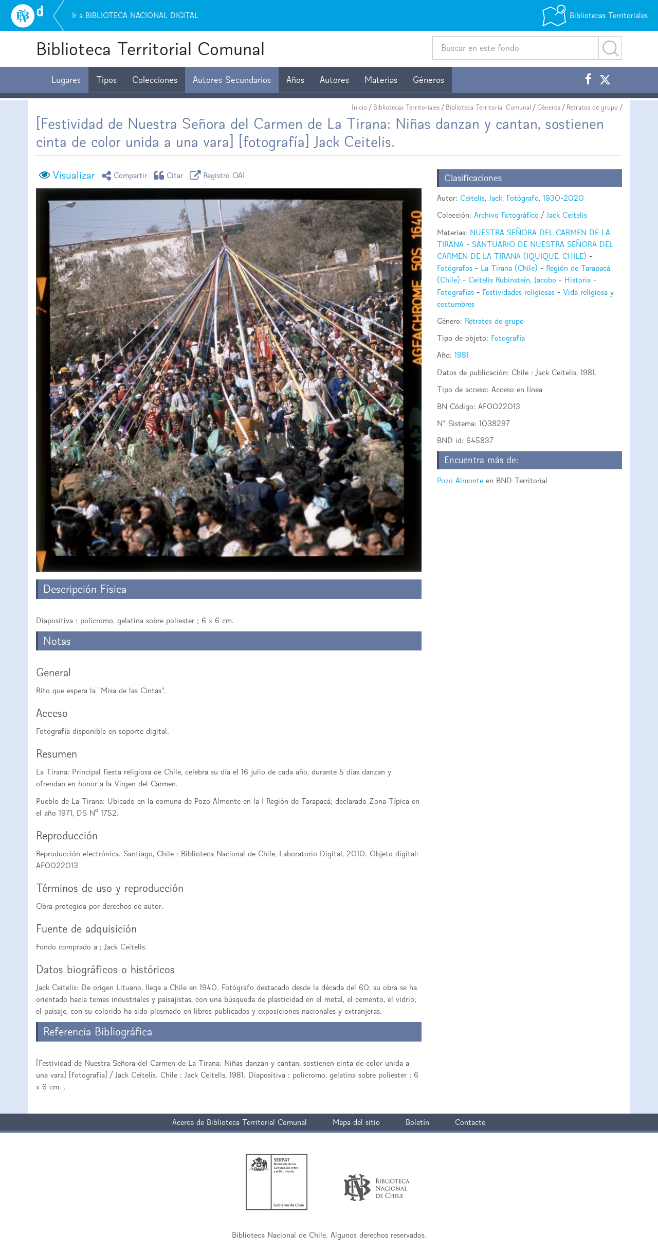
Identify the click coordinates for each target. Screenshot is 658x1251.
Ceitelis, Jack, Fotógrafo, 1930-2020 (522, 198)
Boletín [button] (417, 1122)
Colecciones (154, 79)
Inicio (359, 107)
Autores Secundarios (232, 79)
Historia (577, 280)
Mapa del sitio (356, 1122)
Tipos (106, 79)
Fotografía (508, 338)
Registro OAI (219, 175)
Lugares (66, 79)
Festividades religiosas (518, 292)
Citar (170, 175)
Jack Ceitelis (566, 215)
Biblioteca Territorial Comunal (150, 48)
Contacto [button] (470, 1122)
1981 (461, 355)
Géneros (428, 79)
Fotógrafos (454, 268)
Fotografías (455, 292)
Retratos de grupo (592, 107)
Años (295, 79)
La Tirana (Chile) (509, 268)
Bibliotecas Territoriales (406, 107)
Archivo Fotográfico (506, 215)
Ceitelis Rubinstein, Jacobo (512, 280)
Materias (380, 79)
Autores (334, 79)
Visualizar (73, 175)
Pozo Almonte (460, 480)
